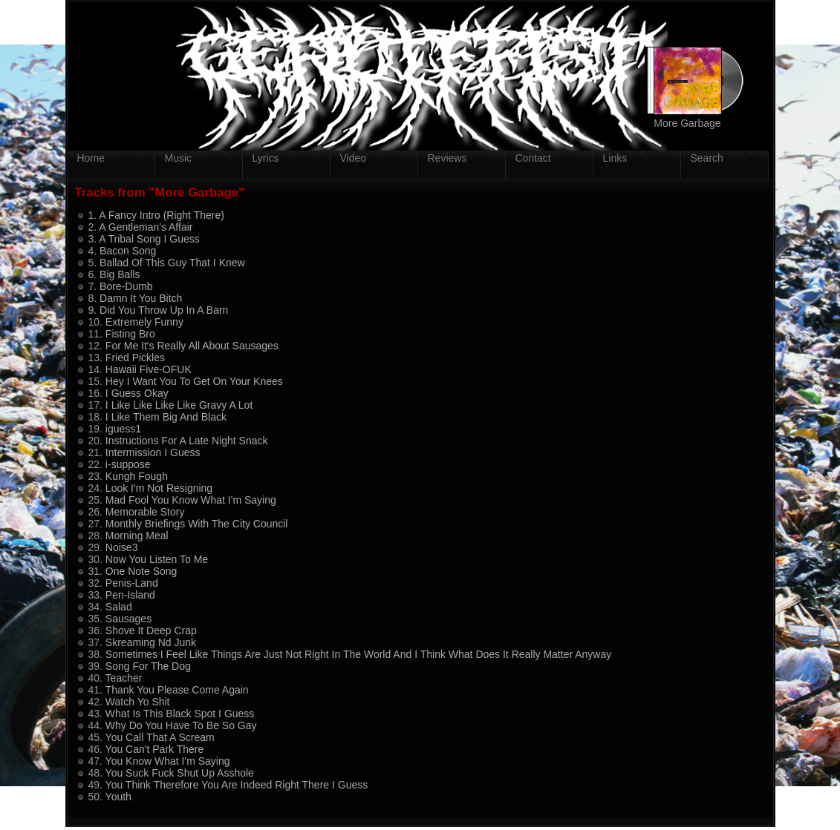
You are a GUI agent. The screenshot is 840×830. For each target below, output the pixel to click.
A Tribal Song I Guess (149, 239)
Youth (118, 797)
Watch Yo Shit (137, 702)
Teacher (124, 678)
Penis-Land (131, 583)
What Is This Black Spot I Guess (179, 713)
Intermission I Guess (153, 452)
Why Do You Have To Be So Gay (181, 725)
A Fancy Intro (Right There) (161, 215)
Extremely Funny (144, 322)
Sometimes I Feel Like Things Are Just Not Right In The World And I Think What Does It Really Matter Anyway (358, 654)
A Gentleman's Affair (145, 227)
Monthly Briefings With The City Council (196, 524)
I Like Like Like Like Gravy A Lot (179, 405)
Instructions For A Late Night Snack (186, 441)
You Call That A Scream (160, 737)
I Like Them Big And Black (166, 417)
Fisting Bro (130, 334)
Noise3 (121, 547)
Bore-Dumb (126, 286)
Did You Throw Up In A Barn (164, 310)
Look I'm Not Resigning (158, 488)
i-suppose (128, 464)
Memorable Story (145, 512)
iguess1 (123, 429)
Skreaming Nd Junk (150, 642)
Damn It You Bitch (141, 298)
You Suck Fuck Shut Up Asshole (179, 773)
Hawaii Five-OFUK (148, 369)
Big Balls (120, 274)
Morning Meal (137, 535)
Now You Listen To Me (156, 559)
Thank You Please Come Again (177, 690)
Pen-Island (130, 595)
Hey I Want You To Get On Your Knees (194, 381)
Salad (118, 607)
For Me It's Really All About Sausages (192, 346)
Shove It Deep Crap (151, 630)
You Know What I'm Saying (167, 761)
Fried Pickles (135, 357)
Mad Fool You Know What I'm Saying (190, 500)
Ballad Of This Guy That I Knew (172, 263)
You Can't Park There (154, 749)
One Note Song (141, 571)
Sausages (128, 619)
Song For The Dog (148, 666)
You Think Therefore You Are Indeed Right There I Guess (236, 785)
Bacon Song (128, 251)
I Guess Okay (137, 393)
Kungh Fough (136, 476)
